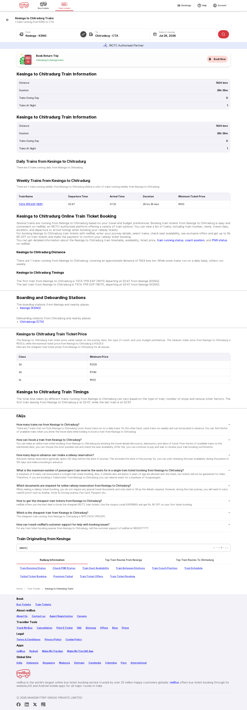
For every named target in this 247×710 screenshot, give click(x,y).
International (139, 662)
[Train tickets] (64, 5)
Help (202, 5)
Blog (114, 627)
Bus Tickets (23, 604)
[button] (83, 34)
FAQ (79, 627)
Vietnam (79, 662)
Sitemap (91, 627)
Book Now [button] (217, 59)
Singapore (49, 662)
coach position (194, 240)
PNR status (219, 240)
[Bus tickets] (43, 5)
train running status (170, 240)
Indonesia (32, 662)
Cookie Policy (74, 639)
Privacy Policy (53, 639)
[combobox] (50, 34)
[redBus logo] (24, 6)
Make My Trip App (52, 651)
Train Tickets (43, 604)
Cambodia (95, 662)
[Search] (223, 34)
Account (219, 5)
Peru (123, 662)
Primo (125, 627)
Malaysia (64, 662)
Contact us (38, 616)
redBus (20, 651)
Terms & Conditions (28, 639)
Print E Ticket (64, 627)
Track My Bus (24, 627)
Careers (82, 616)
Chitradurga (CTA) (32, 321)
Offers (104, 627)
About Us (22, 616)
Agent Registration (61, 616)
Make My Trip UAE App (80, 651)
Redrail (33, 651)
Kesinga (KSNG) (30, 308)
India (19, 662)
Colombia (111, 662)
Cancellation (44, 627)
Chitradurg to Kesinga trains (50, 60)
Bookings (184, 5)
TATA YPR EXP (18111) (31, 204)
